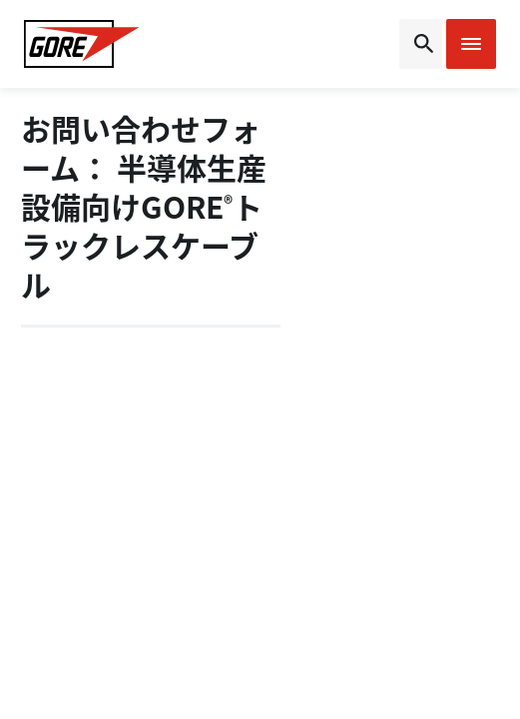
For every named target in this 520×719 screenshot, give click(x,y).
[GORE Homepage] (82, 44)
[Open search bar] (420, 44)
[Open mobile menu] (471, 44)
